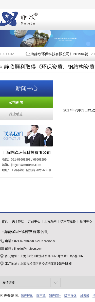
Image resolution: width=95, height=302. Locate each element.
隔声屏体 (27, 295)
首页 (5, 221)
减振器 (84, 295)
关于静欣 (18, 221)
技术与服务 (68, 221)
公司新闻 (16, 102)
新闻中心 (86, 221)
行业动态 (16, 114)
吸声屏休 (70, 295)
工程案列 (50, 221)
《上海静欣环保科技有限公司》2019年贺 (56, 54)
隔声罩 (41, 295)
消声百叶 (55, 295)
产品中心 (34, 221)
